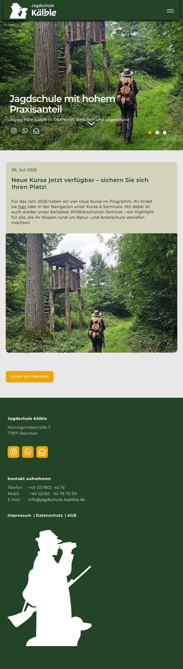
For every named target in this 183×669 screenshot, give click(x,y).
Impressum (19, 515)
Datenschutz (49, 515)
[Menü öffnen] (170, 11)
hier (22, 206)
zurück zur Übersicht (30, 376)
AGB (71, 515)
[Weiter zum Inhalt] (92, 123)
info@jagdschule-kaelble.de (56, 499)
